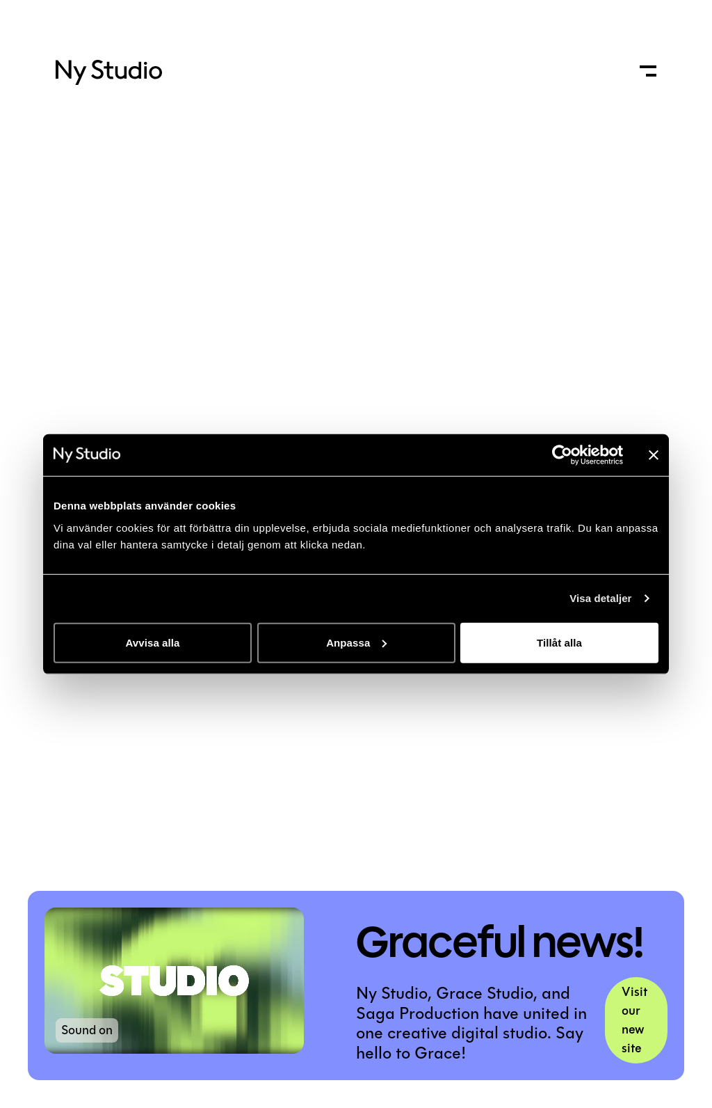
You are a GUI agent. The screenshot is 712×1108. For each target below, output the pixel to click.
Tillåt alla (559, 642)
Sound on (87, 1030)
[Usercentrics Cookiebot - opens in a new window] (562, 455)
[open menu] (648, 71)
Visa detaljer (600, 598)
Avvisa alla (152, 642)
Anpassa (356, 642)
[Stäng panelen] (653, 455)
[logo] (109, 77)
